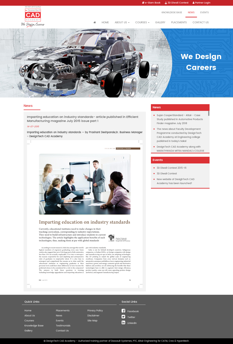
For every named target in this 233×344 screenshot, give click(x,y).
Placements (179, 22)
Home (105, 22)
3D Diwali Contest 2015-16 (171, 168)
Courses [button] (142, 22)
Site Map (92, 321)
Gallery (160, 22)
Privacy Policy (95, 311)
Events (204, 12)
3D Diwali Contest (176, 3)
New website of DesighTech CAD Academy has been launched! (175, 181)
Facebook (130, 311)
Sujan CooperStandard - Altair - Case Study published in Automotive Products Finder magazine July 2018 (180, 119)
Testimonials (63, 326)
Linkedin (129, 323)
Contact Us (201, 22)
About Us (29, 316)
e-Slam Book (151, 3)
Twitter (128, 317)
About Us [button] (122, 22)
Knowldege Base (172, 12)
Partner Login (201, 3)
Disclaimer (93, 316)
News (191, 12)
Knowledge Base (34, 326)
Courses (29, 321)
